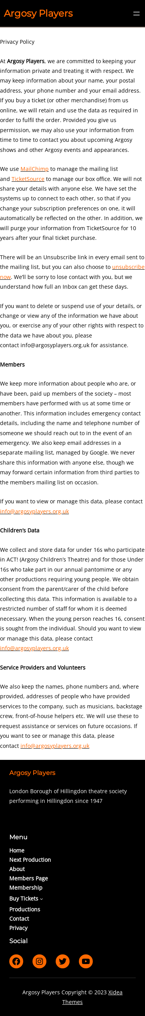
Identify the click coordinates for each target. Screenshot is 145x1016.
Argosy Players (38, 13)
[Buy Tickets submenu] (41, 898)
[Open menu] (136, 13)
